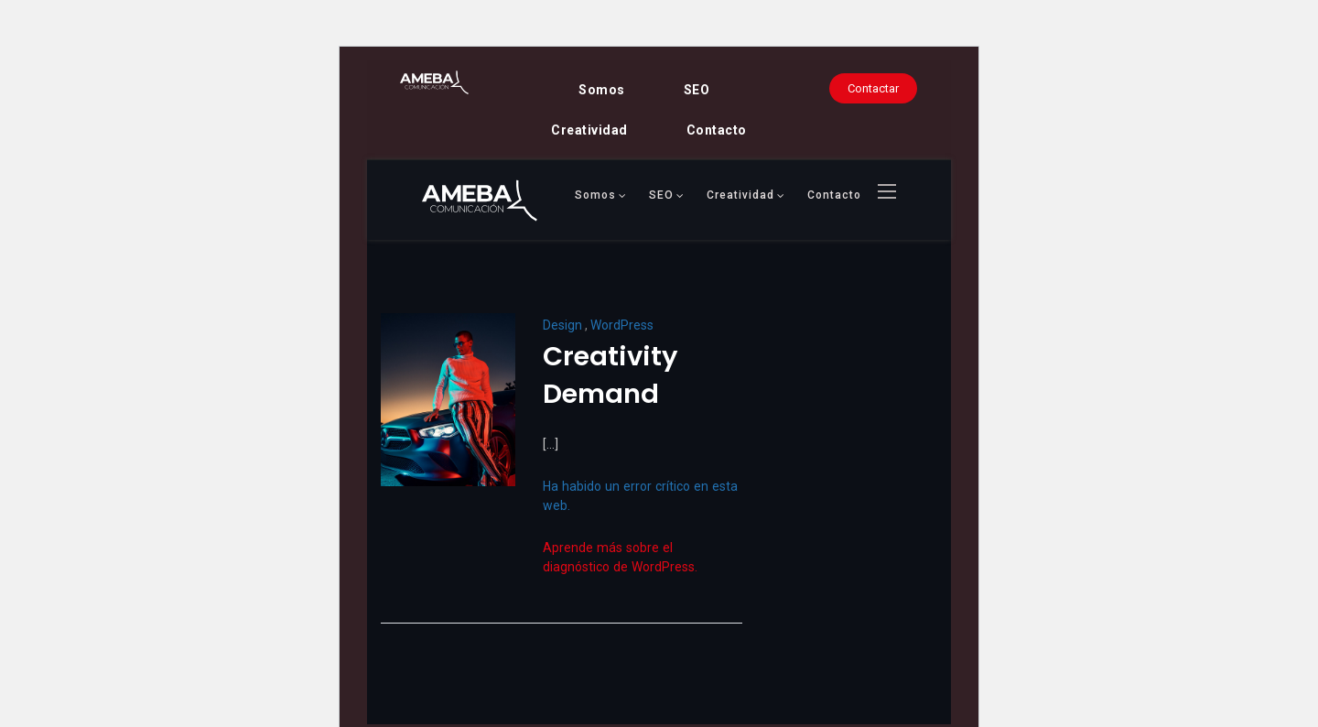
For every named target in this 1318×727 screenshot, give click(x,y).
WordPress (622, 325)
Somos (601, 89)
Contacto (716, 130)
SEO (697, 89)
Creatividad (589, 130)
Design (562, 325)
